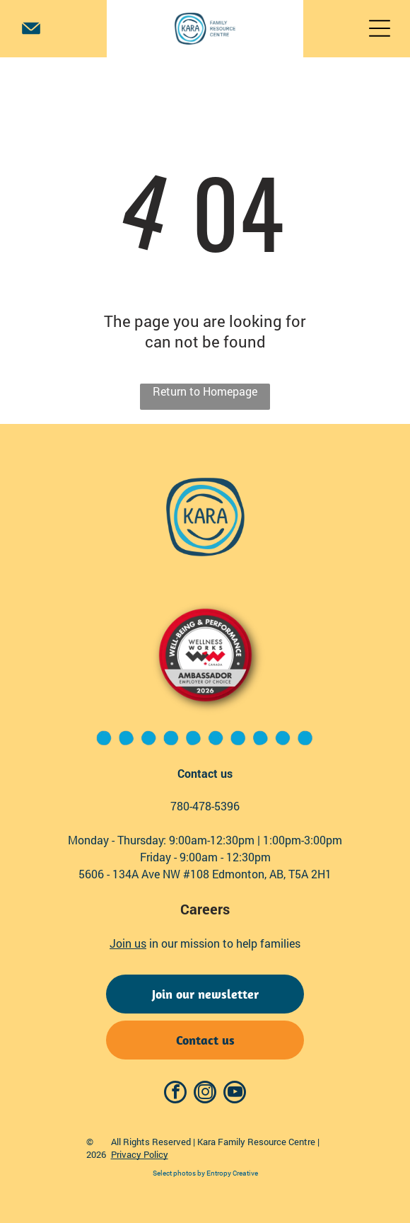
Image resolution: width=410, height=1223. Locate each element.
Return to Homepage (205, 391)
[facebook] (175, 1094)
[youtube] (234, 1094)
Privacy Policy (139, 1154)
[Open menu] (379, 28)
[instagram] (205, 1094)
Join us (128, 943)
